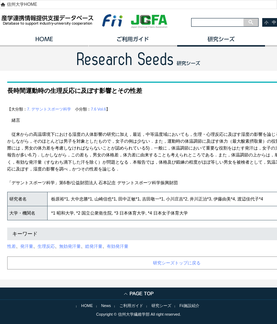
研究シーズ (221, 41)
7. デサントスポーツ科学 (49, 109)
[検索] (217, 22)
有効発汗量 (117, 246)
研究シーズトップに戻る (177, 262)
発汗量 (26, 246)
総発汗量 (93, 246)
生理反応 (46, 246)
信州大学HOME (22, 4)
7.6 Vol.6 (98, 109)
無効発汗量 (70, 246)
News (106, 305)
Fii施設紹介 (189, 305)
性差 (11, 246)
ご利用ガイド (132, 41)
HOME (44, 41)
